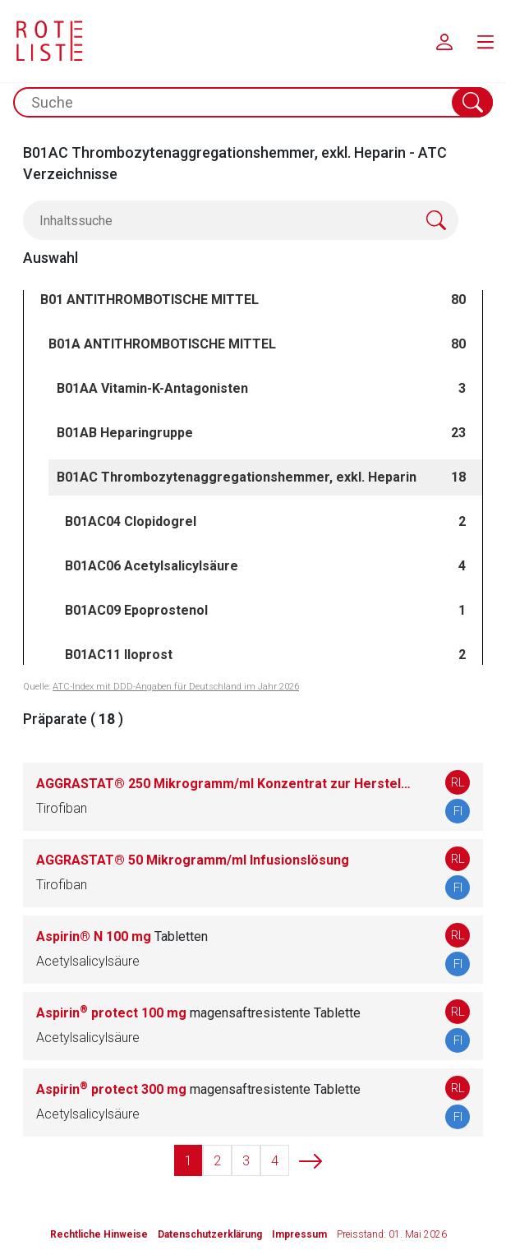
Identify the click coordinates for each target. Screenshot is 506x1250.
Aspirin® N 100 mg (122, 936)
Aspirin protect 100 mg (198, 1013)
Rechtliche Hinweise (99, 1234)
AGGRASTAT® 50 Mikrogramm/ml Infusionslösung (192, 860)
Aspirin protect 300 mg (198, 1089)
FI (457, 811)
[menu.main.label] (485, 41)
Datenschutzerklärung (210, 1234)
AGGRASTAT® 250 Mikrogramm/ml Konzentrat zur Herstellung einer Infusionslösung (224, 783)
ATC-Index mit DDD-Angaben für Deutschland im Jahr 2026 (176, 686)
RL (458, 782)
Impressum (299, 1234)
